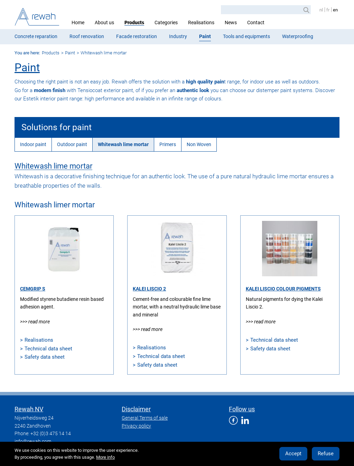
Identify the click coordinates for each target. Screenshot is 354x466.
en (335, 9)
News (231, 22)
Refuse (326, 453)
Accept (293, 453)
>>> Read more (35, 321)
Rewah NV (29, 409)
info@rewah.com (33, 441)
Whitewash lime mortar (104, 52)
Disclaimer (136, 409)
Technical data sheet (48, 349)
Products (134, 22)
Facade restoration (136, 36)
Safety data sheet (45, 357)
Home (78, 22)
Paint (205, 36)
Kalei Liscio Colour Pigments (283, 289)
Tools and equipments (246, 36)
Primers (167, 144)
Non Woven (199, 144)
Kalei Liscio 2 (149, 289)
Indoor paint (33, 144)
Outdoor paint (72, 144)
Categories (166, 22)
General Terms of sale (145, 418)
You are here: (27, 52)
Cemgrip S (32, 289)
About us (104, 22)
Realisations (201, 22)
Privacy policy (136, 426)
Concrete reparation (36, 36)
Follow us (242, 409)
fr (327, 9)
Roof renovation (86, 36)
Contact (255, 22)
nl (321, 9)
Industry (178, 36)
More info (105, 457)
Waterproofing (297, 36)
